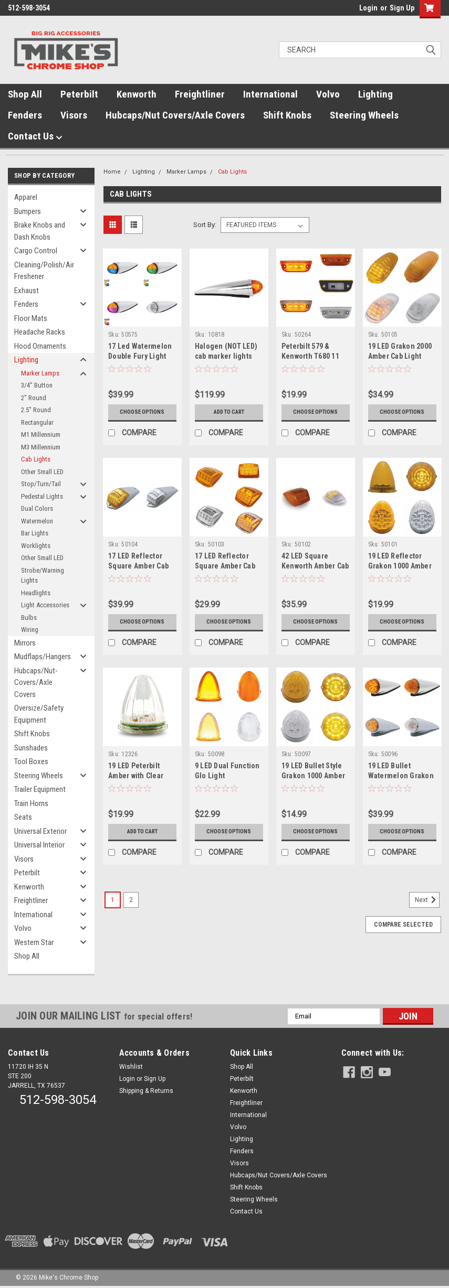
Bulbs (29, 617)
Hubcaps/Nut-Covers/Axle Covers (36, 682)
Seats (23, 817)
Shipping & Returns (146, 1090)
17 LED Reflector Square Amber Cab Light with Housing (139, 566)
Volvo (328, 94)
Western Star (34, 942)
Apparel (25, 197)
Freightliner (200, 94)
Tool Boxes (31, 761)
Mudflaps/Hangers (42, 656)
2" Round (33, 398)
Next (427, 900)
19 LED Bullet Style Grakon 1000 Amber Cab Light (313, 775)
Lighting (375, 94)
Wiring (29, 630)
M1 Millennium (40, 434)
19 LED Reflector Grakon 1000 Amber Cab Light (400, 566)
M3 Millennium (40, 447)
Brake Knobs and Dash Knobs (39, 231)
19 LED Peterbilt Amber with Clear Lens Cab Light (135, 775)
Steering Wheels (364, 115)
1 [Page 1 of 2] (112, 900)
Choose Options (142, 412)
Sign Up (402, 8)
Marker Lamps (40, 373)
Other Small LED (42, 472)
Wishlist (131, 1066)
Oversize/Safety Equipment (39, 714)
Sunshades (31, 748)
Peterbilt (79, 94)
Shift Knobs (287, 115)
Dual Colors (37, 508)
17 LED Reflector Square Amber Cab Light (225, 566)
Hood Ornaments (40, 346)
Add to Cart (229, 412)
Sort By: (204, 225)
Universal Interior (39, 845)
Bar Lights (34, 533)
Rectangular (37, 422)
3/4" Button (37, 385)
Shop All (25, 94)
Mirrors (25, 643)
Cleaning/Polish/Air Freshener (44, 271)
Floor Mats (30, 318)
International (270, 94)
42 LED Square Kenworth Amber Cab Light (315, 566)
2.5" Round (36, 410)
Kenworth (136, 94)
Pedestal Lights (42, 496)
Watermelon (37, 521)
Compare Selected (403, 924)
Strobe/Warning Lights (42, 575)
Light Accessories (45, 605)
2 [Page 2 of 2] (131, 900)
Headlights (35, 593)
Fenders (25, 115)
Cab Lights (35, 459)
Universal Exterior (40, 831)
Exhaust (26, 290)
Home (112, 171)
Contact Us (35, 136)
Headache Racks (39, 332)
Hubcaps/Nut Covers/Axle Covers (175, 115)
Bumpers (27, 211)
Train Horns (31, 803)
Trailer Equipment (40, 789)
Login (368, 8)
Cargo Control (35, 250)
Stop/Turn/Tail (41, 484)
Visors (73, 115)
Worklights (35, 546)
